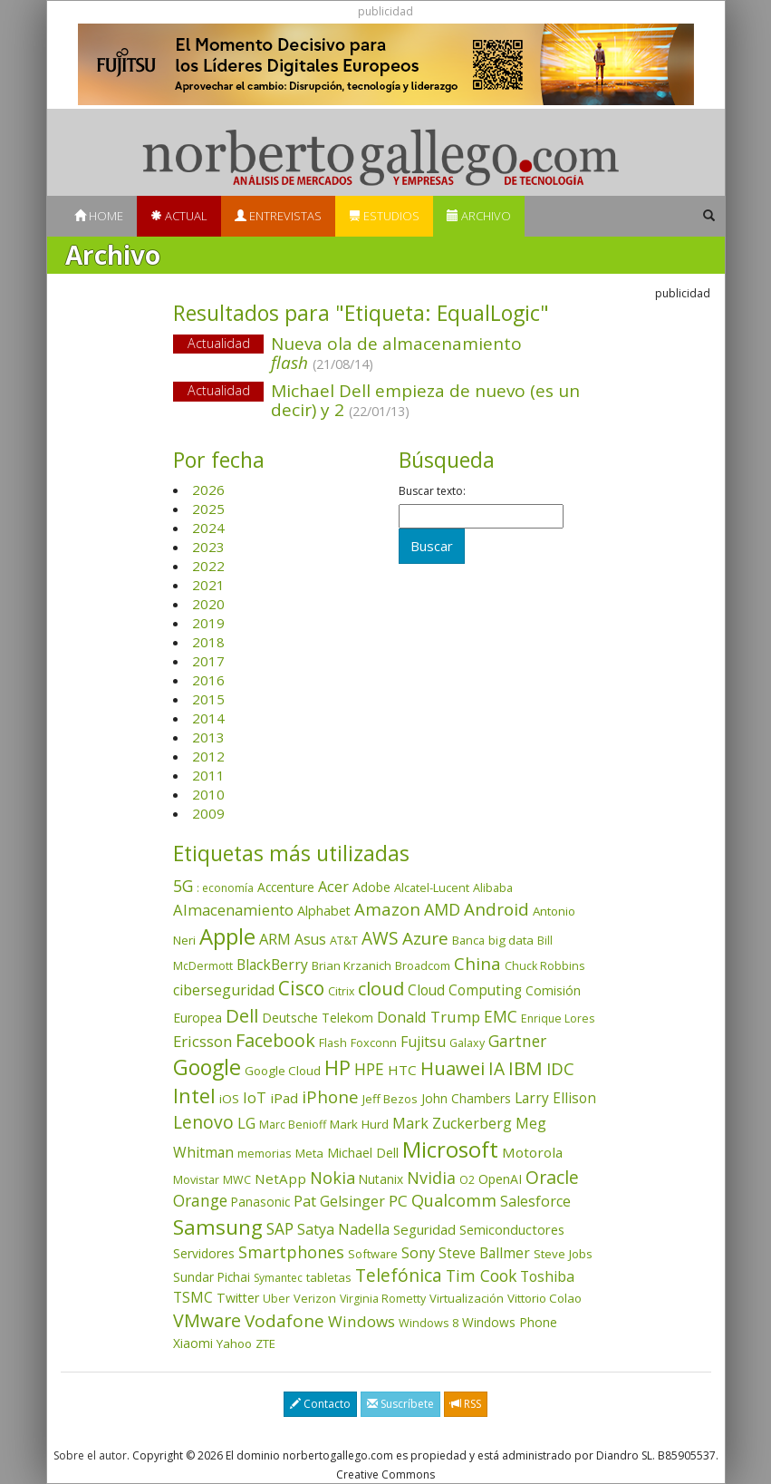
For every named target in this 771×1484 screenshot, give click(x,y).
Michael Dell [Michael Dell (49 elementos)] (363, 1152)
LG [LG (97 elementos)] (246, 1122)
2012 (208, 756)
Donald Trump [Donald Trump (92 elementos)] (428, 1016)
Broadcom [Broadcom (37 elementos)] (422, 965)
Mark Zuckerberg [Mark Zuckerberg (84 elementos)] (452, 1123)
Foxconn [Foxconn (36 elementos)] (374, 1042)
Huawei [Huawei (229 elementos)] (452, 1068)
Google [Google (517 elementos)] (207, 1066)
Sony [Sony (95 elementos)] (418, 1252)
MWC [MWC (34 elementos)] (237, 1180)
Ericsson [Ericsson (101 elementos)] (202, 1041)
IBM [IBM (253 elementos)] (525, 1068)
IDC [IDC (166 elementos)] (560, 1068)
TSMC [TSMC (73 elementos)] (193, 1297)
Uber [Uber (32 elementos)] (276, 1298)
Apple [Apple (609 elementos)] (227, 936)
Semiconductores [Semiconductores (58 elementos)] (511, 1229)
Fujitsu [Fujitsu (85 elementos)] (423, 1042)
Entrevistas (278, 216)
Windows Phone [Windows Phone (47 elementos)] (509, 1322)
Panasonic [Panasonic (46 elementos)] (260, 1201)
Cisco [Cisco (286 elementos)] (301, 988)
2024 (208, 528)
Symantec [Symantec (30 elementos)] (278, 1277)
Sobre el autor (90, 1455)
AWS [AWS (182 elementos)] (380, 938)
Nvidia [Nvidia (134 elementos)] (431, 1177)
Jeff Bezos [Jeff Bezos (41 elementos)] (390, 1099)
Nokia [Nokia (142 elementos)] (332, 1177)
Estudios (384, 216)
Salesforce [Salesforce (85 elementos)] (535, 1201)
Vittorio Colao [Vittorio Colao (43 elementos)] (544, 1298)
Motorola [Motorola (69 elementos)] (532, 1152)
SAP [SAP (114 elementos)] (280, 1228)
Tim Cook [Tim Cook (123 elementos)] (481, 1275)
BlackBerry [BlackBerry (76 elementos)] (272, 965)
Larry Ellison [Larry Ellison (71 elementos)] (555, 1098)
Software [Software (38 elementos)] (373, 1254)
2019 (208, 623)
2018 (208, 642)
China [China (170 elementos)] (477, 963)
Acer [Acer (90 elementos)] (333, 887)
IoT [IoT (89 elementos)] (254, 1098)
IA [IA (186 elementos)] (496, 1068)
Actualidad (219, 343)
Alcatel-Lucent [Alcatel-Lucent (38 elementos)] (431, 887)
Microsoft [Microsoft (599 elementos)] (450, 1149)
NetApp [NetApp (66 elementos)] (280, 1178)
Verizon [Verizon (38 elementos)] (315, 1298)
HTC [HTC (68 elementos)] (402, 1070)
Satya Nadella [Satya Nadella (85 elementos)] (343, 1229)
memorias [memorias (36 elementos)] (264, 1153)
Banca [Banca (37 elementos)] (468, 940)
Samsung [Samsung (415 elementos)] (218, 1227)
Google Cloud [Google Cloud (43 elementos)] (283, 1070)
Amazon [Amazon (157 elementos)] (387, 908)
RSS (465, 1403)
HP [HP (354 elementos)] (337, 1067)
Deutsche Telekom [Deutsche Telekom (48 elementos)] (317, 1017)
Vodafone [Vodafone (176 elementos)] (284, 1321)
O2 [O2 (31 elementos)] (467, 1180)
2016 (208, 680)
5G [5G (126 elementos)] (183, 886)
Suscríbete (400, 1403)
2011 (208, 775)
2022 (208, 566)
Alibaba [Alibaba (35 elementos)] (493, 887)
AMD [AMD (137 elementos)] (442, 909)
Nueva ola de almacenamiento (396, 353)
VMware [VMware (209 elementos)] (207, 1320)
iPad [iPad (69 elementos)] (284, 1098)
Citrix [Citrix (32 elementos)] (341, 991)
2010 (208, 794)
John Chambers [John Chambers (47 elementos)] (466, 1098)
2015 (208, 699)
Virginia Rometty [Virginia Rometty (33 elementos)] (383, 1298)
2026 (208, 489)
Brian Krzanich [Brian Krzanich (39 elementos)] (351, 965)
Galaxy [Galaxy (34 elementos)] (467, 1043)
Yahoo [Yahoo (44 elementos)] (234, 1343)
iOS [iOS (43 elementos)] (229, 1099)
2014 (208, 718)
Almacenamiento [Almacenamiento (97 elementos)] (233, 909)
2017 (208, 661)
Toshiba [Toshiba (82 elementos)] (547, 1276)
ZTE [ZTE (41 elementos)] (265, 1343)
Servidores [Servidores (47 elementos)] (204, 1253)
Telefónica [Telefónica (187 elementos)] (398, 1275)
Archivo (479, 216)
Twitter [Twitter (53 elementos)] (238, 1297)
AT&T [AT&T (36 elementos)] (344, 940)
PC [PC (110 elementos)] (398, 1200)
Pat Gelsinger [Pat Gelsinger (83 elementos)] (339, 1201)
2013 (208, 737)
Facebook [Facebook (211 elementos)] (275, 1040)
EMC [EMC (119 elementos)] (500, 1016)
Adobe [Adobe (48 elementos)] (371, 887)
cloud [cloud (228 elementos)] (381, 988)
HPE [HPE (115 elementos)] (369, 1069)
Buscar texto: (432, 491)
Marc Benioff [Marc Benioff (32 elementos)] (292, 1124)
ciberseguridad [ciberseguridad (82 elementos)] (224, 990)
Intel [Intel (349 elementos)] (194, 1095)
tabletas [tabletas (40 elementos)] (329, 1277)
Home (98, 216)
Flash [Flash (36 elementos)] (333, 1042)
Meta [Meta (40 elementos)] (309, 1153)
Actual (178, 216)
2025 (208, 509)
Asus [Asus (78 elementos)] (310, 939)
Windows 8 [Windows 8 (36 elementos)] (428, 1322)
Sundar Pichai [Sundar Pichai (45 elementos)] (211, 1277)
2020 (208, 604)
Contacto (320, 1403)
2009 (208, 813)
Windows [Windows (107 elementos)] (361, 1321)
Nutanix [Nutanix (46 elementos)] (381, 1179)
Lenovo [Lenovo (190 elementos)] (203, 1122)
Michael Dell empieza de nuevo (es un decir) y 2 (425, 400)
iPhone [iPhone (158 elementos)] (330, 1096)
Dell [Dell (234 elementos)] (242, 1015)
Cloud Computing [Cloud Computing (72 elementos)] (465, 990)
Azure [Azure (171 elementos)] (425, 938)
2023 (208, 547)
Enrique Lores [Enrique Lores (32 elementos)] (557, 1018)
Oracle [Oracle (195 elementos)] (552, 1177)
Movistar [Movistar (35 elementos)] (196, 1179)
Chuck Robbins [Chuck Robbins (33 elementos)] (544, 966)
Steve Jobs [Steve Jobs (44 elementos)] (563, 1254)
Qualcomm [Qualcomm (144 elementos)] (453, 1200)
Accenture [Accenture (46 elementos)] (285, 887)
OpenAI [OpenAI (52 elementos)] (500, 1179)
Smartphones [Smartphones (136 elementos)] (291, 1252)
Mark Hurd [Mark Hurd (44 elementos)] (359, 1124)
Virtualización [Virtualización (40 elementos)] (466, 1298)
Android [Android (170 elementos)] (496, 909)
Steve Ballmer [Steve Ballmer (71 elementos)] (484, 1253)
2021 (208, 585)
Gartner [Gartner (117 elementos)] (517, 1041)
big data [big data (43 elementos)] (511, 940)
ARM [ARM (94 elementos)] (275, 938)
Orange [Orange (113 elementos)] (200, 1200)
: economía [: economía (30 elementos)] (225, 888)
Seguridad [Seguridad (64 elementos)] (424, 1229)
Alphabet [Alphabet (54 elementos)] (324, 910)
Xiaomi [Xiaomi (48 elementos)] (193, 1343)
